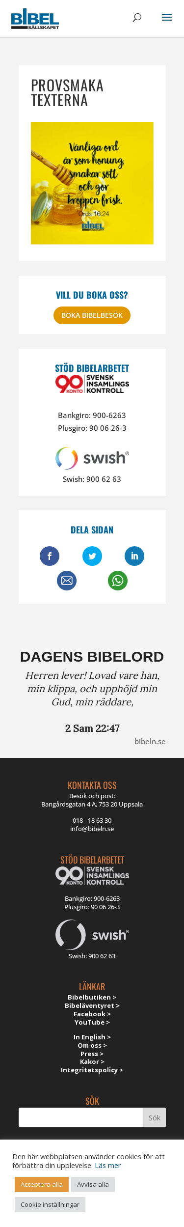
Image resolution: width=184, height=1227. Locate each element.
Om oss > (92, 1045)
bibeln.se (150, 741)
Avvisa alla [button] (93, 1184)
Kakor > (92, 1061)
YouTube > (92, 1022)
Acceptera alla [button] (42, 1184)
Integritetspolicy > (92, 1069)
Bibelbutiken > (92, 997)
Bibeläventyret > (92, 1005)
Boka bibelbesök (92, 315)
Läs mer (108, 1165)
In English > (92, 1036)
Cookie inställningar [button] (50, 1204)
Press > (92, 1053)
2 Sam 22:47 (92, 728)
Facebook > (92, 1013)
